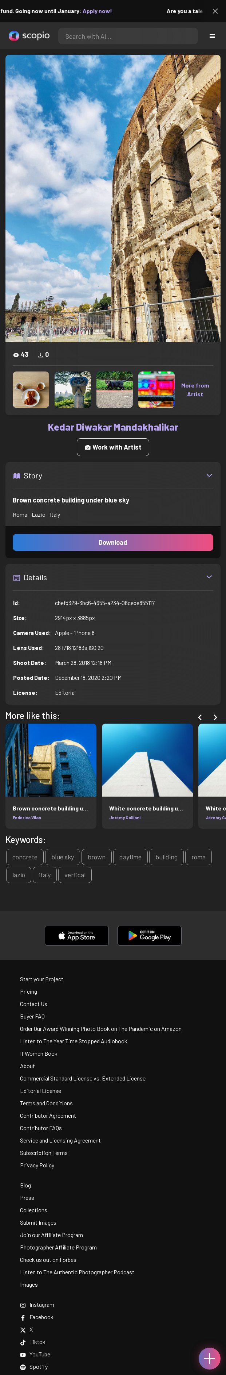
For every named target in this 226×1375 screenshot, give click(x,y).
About (27, 1065)
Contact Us (33, 1003)
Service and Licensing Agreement (60, 1140)
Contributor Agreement (48, 1115)
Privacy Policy (37, 1165)
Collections (33, 1209)
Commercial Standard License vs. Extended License (83, 1078)
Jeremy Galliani (124, 817)
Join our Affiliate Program (51, 1234)
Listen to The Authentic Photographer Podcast (77, 1271)
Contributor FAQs (41, 1127)
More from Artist (195, 389)
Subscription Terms (44, 1152)
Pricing (28, 991)
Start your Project (41, 978)
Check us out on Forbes (48, 1259)
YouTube (35, 1354)
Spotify (34, 1366)
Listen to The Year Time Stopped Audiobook (73, 1040)
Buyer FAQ (32, 1016)
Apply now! (102, 10)
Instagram (37, 1304)
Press (27, 1197)
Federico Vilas (27, 817)
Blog (25, 1185)
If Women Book (39, 1053)
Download (113, 542)
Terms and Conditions (46, 1102)
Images (29, 1284)
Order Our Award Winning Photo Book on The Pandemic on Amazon (101, 1028)
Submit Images (38, 1222)
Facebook (36, 1316)
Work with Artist (113, 447)
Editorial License (40, 1090)
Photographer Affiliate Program (58, 1247)
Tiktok (32, 1341)
